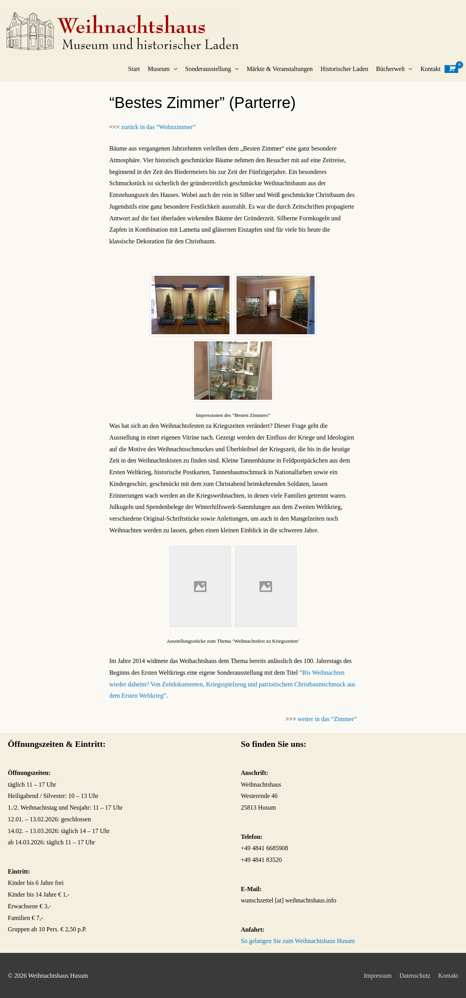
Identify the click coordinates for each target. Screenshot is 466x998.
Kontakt (430, 69)
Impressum (377, 975)
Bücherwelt (390, 69)
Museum (159, 69)
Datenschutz (414, 975)
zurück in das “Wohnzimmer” (158, 127)
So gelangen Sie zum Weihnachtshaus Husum (298, 941)
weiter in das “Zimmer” (327, 719)
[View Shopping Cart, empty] (451, 69)
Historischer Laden (344, 69)
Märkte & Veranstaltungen (280, 69)
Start (134, 69)
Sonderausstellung (208, 69)
